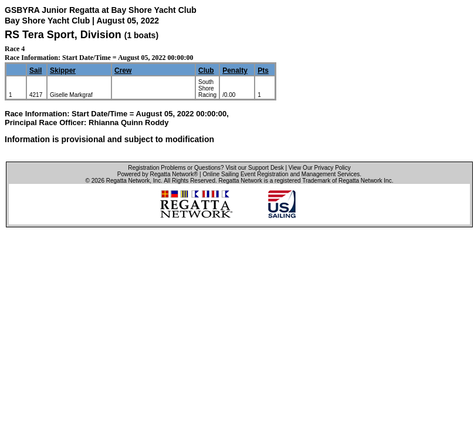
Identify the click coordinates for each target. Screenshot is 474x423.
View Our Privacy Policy (320, 167)
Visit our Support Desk (254, 167)
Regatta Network (128, 180)
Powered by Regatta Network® (157, 174)
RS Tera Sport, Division (64, 35)
